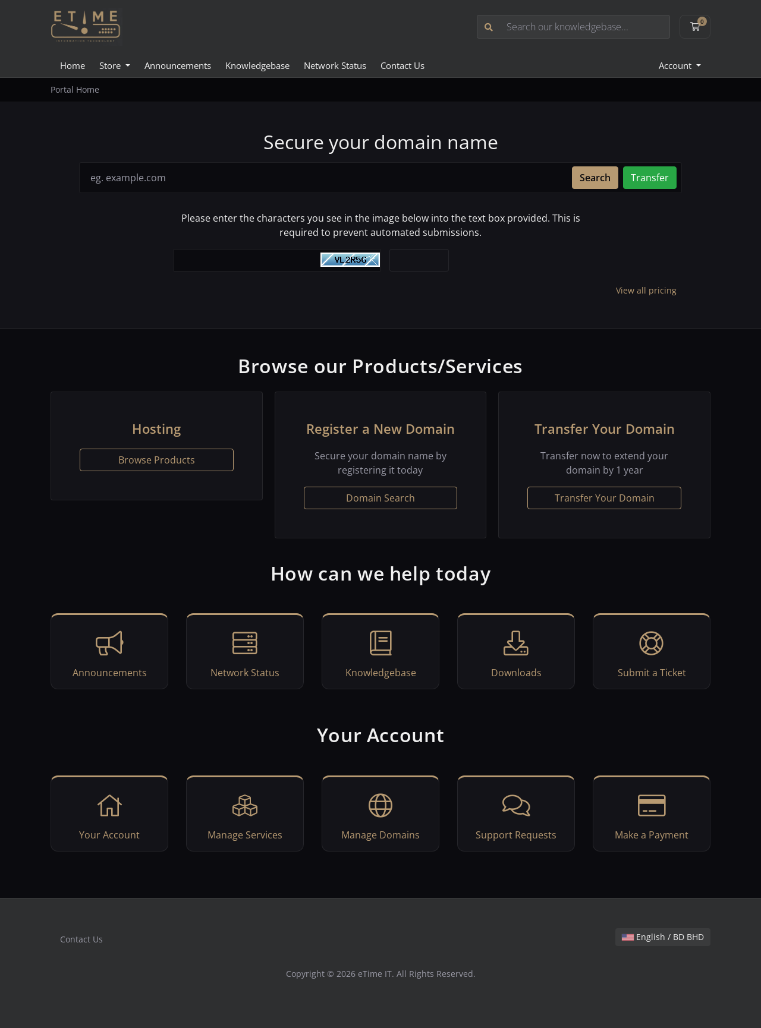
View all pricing (646, 290)
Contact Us (402, 65)
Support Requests (516, 815)
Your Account (109, 815)
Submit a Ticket (651, 653)
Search (595, 177)
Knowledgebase (257, 65)
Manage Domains (380, 815)
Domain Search (380, 497)
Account (676, 65)
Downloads (516, 653)
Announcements (177, 65)
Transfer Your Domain (605, 497)
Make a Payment (651, 815)
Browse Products (156, 459)
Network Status (335, 65)
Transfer (650, 177)
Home (72, 65)
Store (111, 65)
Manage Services (245, 815)
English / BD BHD (663, 936)
